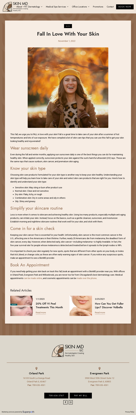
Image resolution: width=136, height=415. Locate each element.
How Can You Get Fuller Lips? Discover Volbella (109, 305)
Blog (68, 26)
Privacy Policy (129, 412)
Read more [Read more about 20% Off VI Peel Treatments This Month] (41, 312)
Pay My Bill (80, 395)
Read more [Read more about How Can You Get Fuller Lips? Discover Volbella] (100, 312)
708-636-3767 (56, 395)
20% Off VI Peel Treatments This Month (49, 305)
